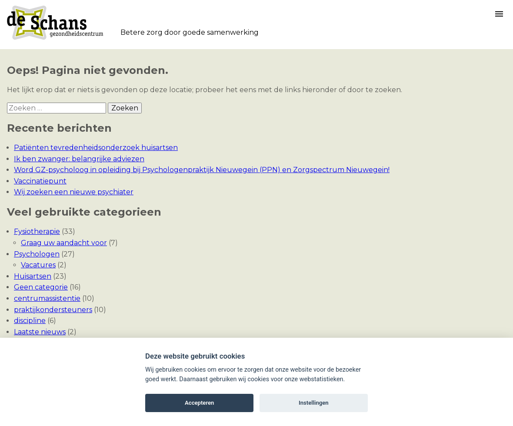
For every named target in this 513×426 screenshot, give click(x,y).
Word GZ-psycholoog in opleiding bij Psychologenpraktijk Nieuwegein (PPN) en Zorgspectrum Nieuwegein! (202, 170)
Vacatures (38, 265)
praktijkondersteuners (53, 310)
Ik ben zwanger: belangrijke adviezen (79, 159)
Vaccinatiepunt (40, 181)
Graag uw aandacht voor (64, 243)
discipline (30, 320)
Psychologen (37, 254)
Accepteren (199, 402)
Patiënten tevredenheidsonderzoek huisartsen (96, 147)
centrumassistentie (47, 298)
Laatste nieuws (40, 332)
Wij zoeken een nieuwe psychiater (73, 192)
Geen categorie (41, 287)
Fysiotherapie (37, 231)
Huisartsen (32, 276)
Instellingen (314, 402)
